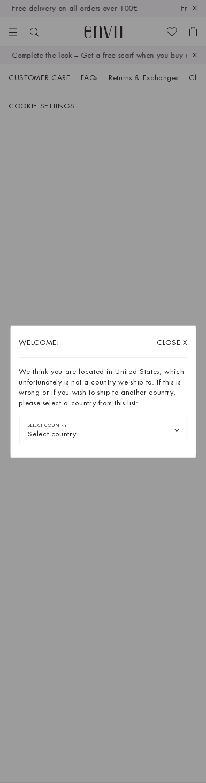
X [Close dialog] (172, 342)
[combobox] (103, 430)
